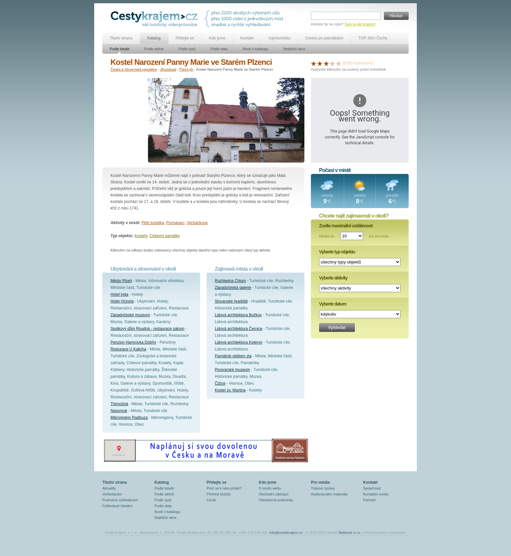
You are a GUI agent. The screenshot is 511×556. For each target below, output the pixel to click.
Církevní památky (164, 236)
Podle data (219, 49)
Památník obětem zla (233, 356)
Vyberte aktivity (333, 277)
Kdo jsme (217, 38)
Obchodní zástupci (273, 494)
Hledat (396, 16)
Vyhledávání (112, 494)
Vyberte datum (332, 304)
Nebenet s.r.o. (349, 533)
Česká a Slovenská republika (133, 69)
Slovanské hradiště (231, 301)
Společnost (372, 488)
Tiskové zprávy (323, 488)
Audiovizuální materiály (329, 494)
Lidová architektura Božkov (238, 315)
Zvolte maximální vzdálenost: (346, 225)
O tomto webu (270, 488)
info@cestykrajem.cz (286, 533)
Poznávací (175, 223)
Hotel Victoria (122, 301)
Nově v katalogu (255, 49)
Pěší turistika (152, 223)
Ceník (211, 500)
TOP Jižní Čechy (373, 38)
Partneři (369, 500)
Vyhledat (337, 327)
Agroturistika (279, 38)
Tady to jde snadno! (359, 24)
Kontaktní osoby (376, 494)
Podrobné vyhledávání (120, 500)
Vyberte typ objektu (337, 251)
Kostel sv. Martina (230, 390)
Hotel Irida (119, 294)
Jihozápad (168, 69)
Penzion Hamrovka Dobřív (133, 342)
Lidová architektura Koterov (238, 342)
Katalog (154, 38)
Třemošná (119, 404)
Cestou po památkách (324, 38)
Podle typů (187, 49)
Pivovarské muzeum (232, 369)
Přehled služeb (218, 494)
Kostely (141, 236)
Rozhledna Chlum (230, 280)
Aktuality (109, 488)
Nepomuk (118, 410)
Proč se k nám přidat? (224, 488)
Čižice (220, 383)
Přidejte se (185, 38)
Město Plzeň (121, 280)
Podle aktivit (153, 49)
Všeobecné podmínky (276, 500)
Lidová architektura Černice (238, 328)
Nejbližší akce (294, 49)
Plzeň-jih (186, 69)
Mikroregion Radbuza (129, 417)
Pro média (320, 482)
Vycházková (196, 223)
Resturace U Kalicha (128, 349)
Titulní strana (121, 38)
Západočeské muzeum (130, 315)
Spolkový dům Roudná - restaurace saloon (147, 328)
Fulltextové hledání (117, 506)
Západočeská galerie (233, 287)
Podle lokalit (119, 49)
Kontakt (247, 38)
